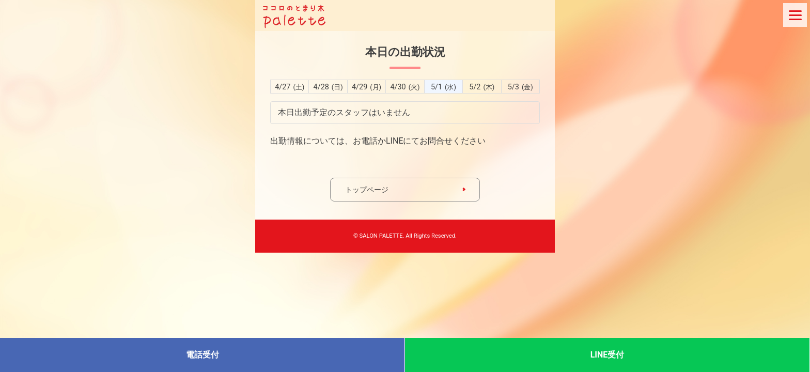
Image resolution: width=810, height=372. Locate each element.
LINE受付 (607, 355)
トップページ (366, 189)
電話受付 (202, 355)
